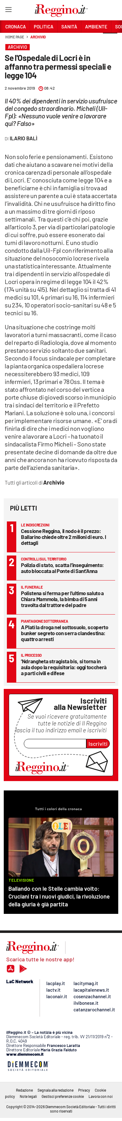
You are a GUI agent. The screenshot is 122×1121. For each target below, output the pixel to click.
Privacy (84, 1090)
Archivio (38, 37)
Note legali (28, 1096)
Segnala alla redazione (56, 1090)
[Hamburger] (8, 10)
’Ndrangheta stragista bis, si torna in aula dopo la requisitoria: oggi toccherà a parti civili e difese (64, 667)
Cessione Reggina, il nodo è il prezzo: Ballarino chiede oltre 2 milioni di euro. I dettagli (63, 537)
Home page (14, 37)
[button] (110, 40)
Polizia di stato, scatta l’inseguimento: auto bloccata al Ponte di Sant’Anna (62, 568)
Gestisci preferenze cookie (63, 1096)
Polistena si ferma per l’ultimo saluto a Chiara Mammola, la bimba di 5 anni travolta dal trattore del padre (62, 599)
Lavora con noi (101, 1096)
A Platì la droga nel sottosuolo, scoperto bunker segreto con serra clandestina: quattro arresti (64, 633)
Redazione (24, 1090)
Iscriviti (98, 743)
